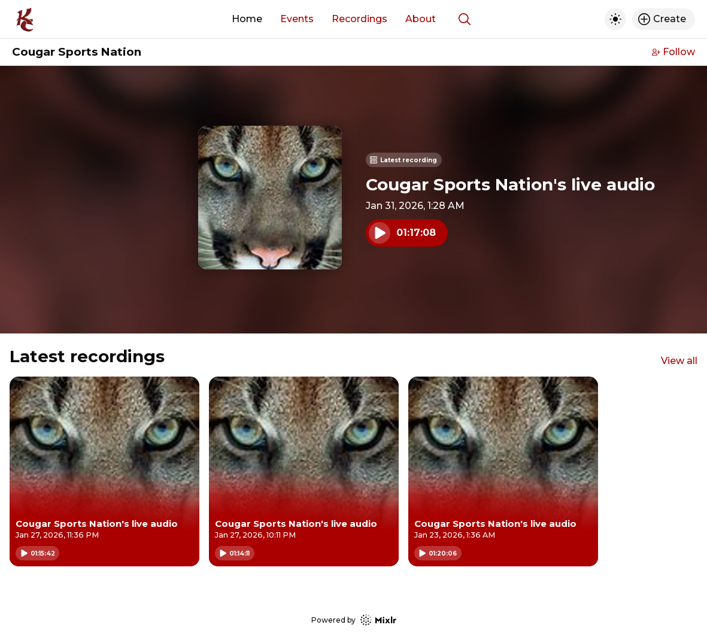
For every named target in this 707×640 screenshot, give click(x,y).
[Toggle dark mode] (615, 19)
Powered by (353, 620)
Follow (673, 51)
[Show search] (464, 19)
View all (679, 360)
